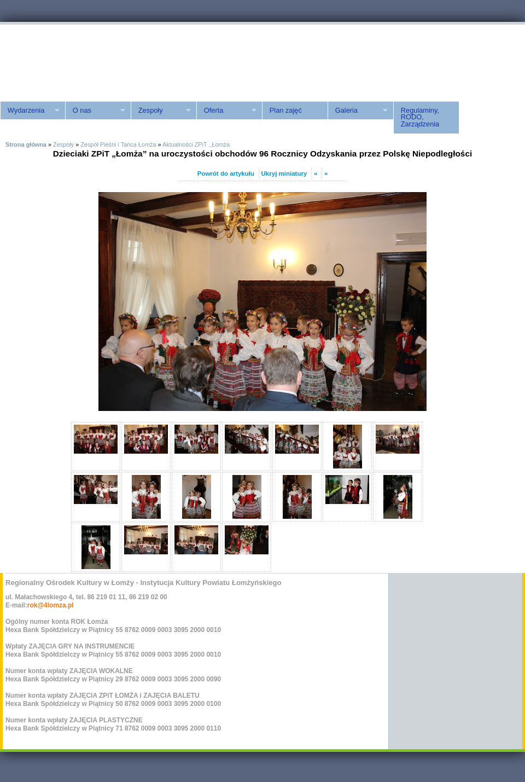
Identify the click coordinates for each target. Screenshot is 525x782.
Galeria (358, 110)
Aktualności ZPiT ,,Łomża (196, 144)
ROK (93, 61)
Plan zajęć (286, 110)
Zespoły (161, 110)
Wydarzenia (30, 110)
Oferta (226, 110)
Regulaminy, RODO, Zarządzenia (420, 117)
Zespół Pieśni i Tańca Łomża (118, 144)
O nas (95, 110)
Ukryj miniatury (284, 173)
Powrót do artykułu (225, 173)
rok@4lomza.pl (50, 605)
